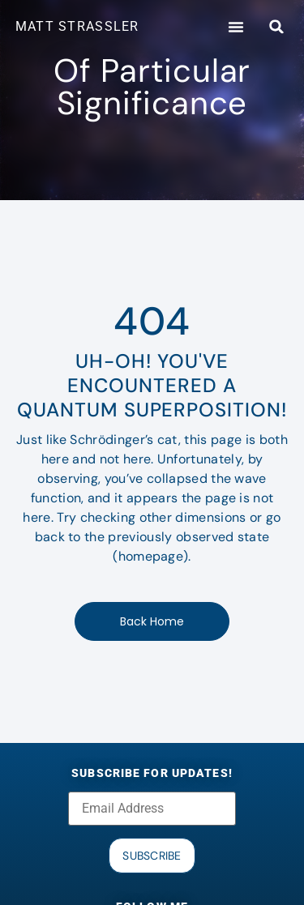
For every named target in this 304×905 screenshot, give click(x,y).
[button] (236, 27)
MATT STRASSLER (77, 26)
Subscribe (152, 855)
